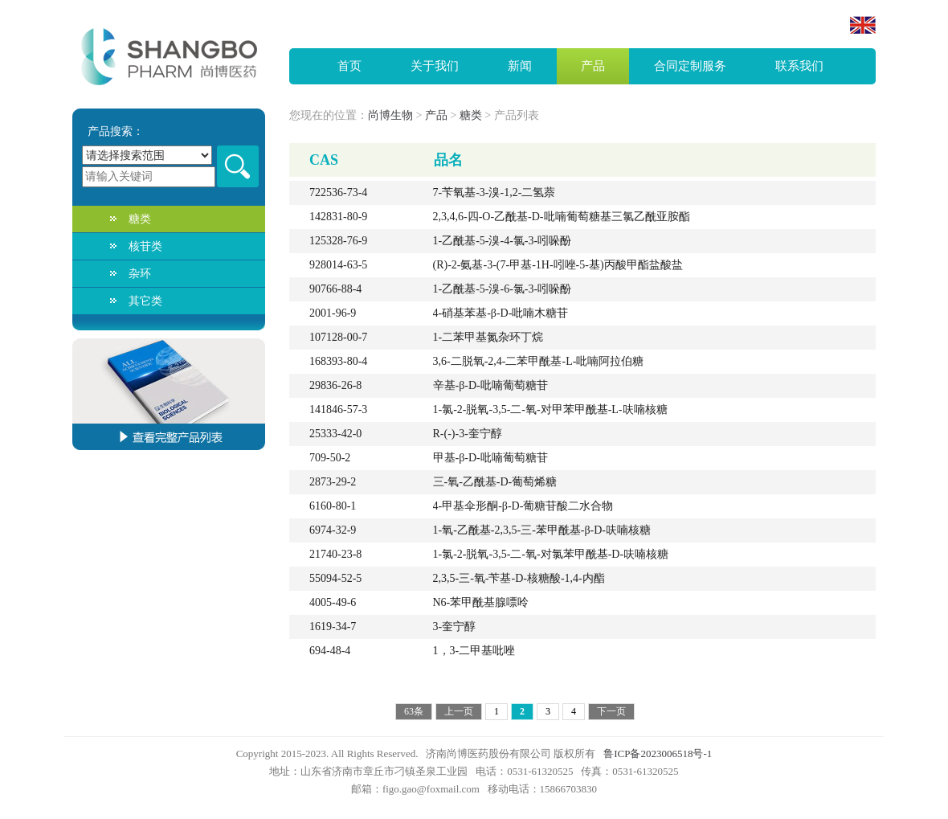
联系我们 (799, 65)
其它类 (145, 301)
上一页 (458, 711)
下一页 (611, 711)
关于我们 (435, 65)
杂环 (140, 274)
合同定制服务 (690, 65)
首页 (349, 65)
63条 (413, 711)
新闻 (520, 65)
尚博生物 (390, 115)
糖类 (140, 219)
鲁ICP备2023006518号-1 (657, 753)
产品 (593, 65)
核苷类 (145, 246)
